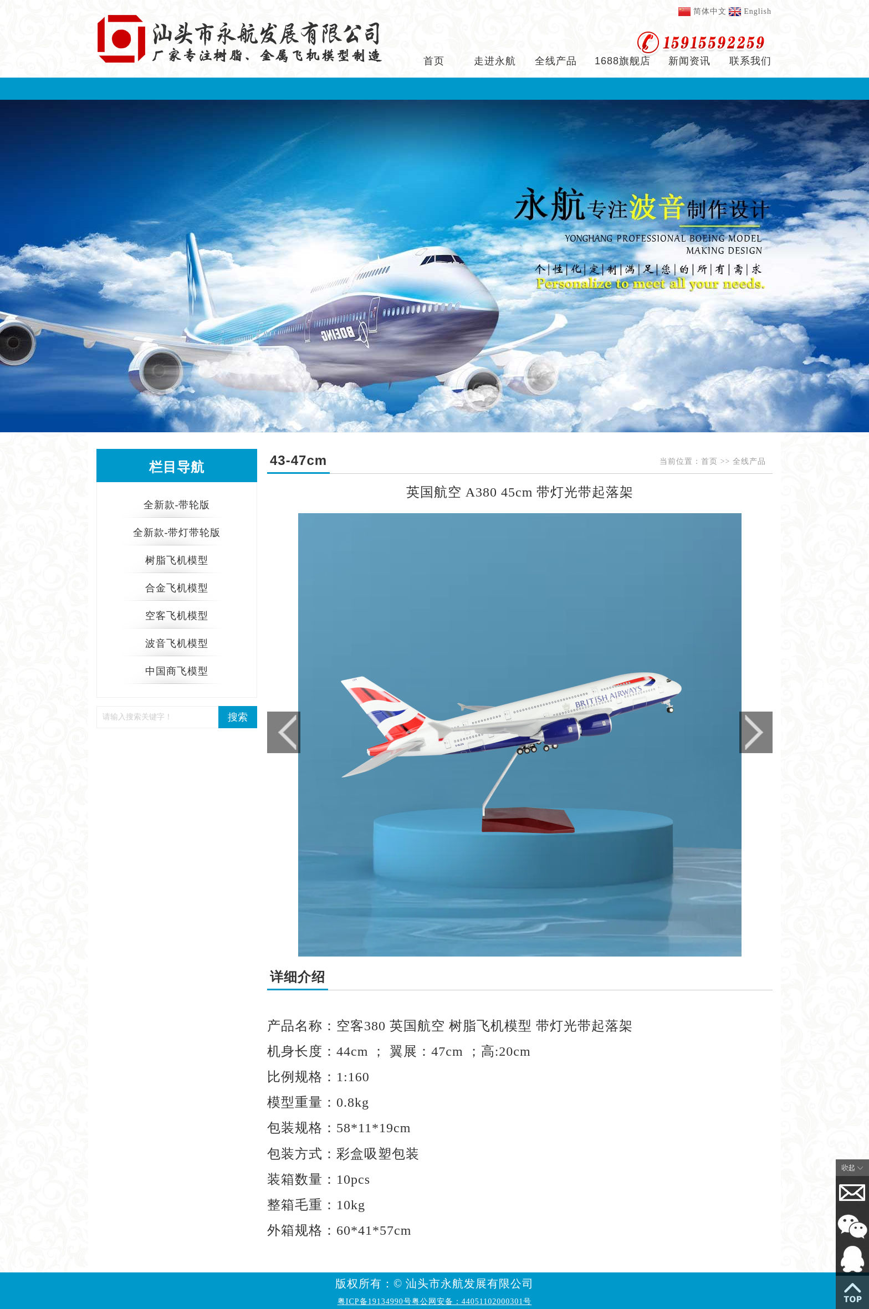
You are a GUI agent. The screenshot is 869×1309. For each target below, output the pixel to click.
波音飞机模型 (176, 643)
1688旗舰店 (623, 61)
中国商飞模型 (176, 671)
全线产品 (556, 61)
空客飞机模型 (176, 615)
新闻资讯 (689, 61)
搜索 (238, 717)
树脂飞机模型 (176, 560)
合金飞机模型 (176, 588)
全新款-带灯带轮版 (177, 532)
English (757, 11)
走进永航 (495, 61)
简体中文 (710, 11)
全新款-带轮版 (177, 504)
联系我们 (750, 61)
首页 (433, 61)
